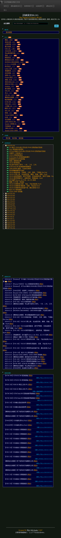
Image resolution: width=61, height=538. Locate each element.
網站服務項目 (15, 6)
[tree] (28, 187)
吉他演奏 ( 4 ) (10, 73)
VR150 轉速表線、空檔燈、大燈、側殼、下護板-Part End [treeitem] (27, 172)
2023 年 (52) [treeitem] (10, 197)
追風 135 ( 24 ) (10, 75)
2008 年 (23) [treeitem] (10, 226)
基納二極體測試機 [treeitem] (14, 161)
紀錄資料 (39, 6)
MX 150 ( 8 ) (9, 110)
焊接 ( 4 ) (8, 113)
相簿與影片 (28, 6)
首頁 (5, 6)
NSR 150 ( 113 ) (10, 104)
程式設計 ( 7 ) (10, 66)
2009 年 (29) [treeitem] (10, 224)
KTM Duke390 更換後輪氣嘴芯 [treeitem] (18, 157)
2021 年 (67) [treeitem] (10, 201)
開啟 (9, 281)
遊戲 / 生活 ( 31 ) (11, 79)
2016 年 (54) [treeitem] (10, 211)
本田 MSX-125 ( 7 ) (12, 82)
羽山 (28, 530)
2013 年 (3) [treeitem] (9, 216)
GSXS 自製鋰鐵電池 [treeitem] (15, 155)
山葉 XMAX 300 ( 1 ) (12, 121)
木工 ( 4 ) (8, 93)
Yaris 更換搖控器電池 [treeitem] (15, 149)
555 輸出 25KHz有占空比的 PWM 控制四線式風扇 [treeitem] (24, 147)
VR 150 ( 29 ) (10, 95)
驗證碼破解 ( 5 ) (10, 99)
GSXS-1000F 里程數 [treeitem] (14, 192)
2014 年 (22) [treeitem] (10, 215)
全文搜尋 (7, 23)
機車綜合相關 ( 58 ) (12, 97)
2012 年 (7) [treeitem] (9, 218)
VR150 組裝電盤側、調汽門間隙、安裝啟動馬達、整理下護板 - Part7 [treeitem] (31, 176)
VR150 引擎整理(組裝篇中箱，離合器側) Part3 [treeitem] (23, 188)
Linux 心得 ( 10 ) (11, 68)
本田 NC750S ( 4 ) (11, 84)
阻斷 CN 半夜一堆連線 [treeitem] (15, 182)
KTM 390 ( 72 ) (10, 102)
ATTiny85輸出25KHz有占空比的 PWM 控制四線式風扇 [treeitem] (26, 151)
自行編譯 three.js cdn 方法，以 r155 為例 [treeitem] (21, 180)
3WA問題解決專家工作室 (10, 1)
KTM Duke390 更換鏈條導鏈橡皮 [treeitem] (19, 167)
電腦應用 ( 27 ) (10, 71)
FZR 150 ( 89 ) (10, 49)
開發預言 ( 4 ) (10, 57)
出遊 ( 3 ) (8, 117)
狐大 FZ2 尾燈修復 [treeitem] (14, 190)
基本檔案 (9, 32)
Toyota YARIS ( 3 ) (11, 115)
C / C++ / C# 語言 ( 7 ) (12, 64)
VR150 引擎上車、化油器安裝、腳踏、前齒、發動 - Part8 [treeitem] (27, 174)
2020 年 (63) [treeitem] (10, 203)
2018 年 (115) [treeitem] (10, 207)
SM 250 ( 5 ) (9, 91)
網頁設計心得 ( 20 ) (12, 60)
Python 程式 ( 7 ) (11, 77)
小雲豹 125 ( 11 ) (11, 106)
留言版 (21, 138)
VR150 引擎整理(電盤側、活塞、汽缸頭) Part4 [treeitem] (23, 186)
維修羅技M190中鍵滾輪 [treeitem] (16, 159)
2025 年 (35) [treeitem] (10, 193)
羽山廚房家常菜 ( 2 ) (12, 53)
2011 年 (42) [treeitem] (10, 220)
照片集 (8, 138)
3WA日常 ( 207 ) (11, 51)
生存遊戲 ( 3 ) (10, 119)
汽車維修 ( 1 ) (10, 126)
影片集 (14, 138)
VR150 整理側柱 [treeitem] (13, 163)
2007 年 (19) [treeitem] (10, 228)
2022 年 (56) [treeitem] (10, 199)
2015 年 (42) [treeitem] (10, 213)
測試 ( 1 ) (8, 55)
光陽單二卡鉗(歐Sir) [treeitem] (15, 153)
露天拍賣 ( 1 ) (10, 46)
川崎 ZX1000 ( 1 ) (11, 128)
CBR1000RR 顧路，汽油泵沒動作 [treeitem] (19, 169)
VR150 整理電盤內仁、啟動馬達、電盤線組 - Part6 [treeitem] (25, 178)
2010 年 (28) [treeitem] (10, 222)
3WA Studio (34, 530)
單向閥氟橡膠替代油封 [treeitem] (15, 170)
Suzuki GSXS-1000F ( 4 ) (13, 130)
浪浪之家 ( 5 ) (10, 42)
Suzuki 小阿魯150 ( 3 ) (12, 124)
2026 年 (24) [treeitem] (10, 146)
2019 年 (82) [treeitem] (10, 205)
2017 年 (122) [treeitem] (10, 209)
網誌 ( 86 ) (9, 40)
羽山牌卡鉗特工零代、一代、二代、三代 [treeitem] (21, 165)
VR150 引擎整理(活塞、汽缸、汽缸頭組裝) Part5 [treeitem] (24, 184)
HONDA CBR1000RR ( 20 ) (14, 62)
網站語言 (49, 6)
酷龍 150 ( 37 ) (10, 108)
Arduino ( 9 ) (9, 86)
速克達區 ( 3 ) (10, 88)
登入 (5, 10)
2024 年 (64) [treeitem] (10, 195)
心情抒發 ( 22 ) (10, 44)
